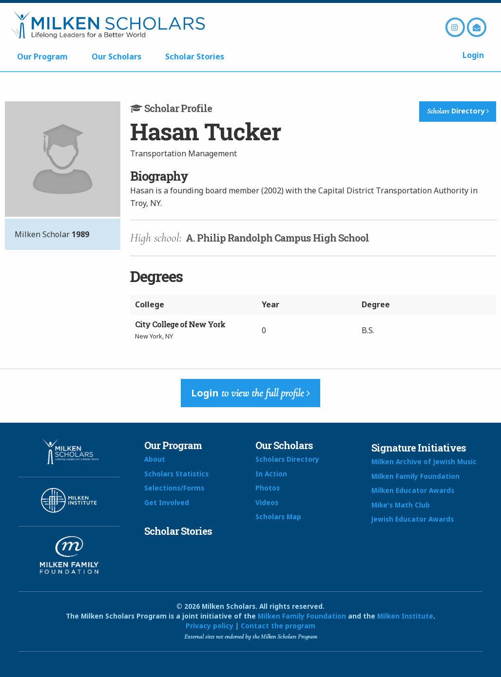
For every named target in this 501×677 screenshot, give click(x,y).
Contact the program (278, 625)
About (154, 459)
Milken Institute (405, 616)
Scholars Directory (287, 459)
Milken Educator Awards (412, 490)
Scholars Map (278, 516)
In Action (271, 473)
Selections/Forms (174, 487)
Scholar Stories (194, 56)
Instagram (455, 27)
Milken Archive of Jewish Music (424, 461)
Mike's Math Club (400, 504)
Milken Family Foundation (415, 476)
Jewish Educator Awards (412, 519)
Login (473, 55)
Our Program (42, 56)
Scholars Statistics (176, 473)
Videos (266, 502)
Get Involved (166, 502)
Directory (458, 111)
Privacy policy (209, 625)
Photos (267, 487)
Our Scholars (116, 56)
